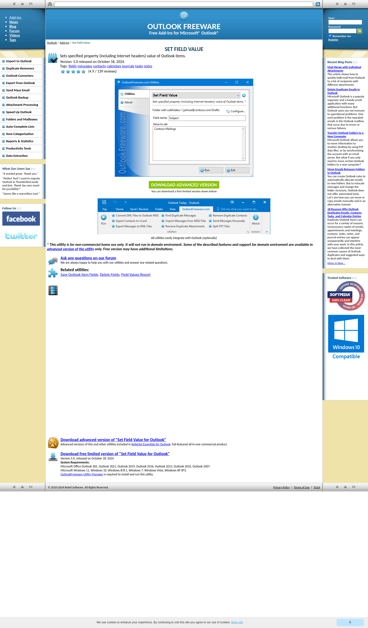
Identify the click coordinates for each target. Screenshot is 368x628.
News (13, 22)
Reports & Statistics (19, 141)
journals (128, 66)
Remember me (342, 36)
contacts (99, 66)
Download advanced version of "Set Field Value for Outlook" (113, 439)
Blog (12, 26)
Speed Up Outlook (19, 112)
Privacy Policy (281, 487)
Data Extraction (17, 156)
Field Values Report (136, 274)
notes (148, 66)
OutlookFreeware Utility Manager (82, 474)
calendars (114, 66)
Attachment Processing (22, 105)
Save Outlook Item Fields (79, 274)
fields (73, 66)
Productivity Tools (18, 148)
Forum (14, 31)
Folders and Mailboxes (22, 119)
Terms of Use (302, 487)
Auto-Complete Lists (20, 126)
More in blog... (336, 263)
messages (84, 66)
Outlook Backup (17, 97)
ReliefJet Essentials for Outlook (150, 444)
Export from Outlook (20, 83)
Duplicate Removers (20, 68)
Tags (12, 40)
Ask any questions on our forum (88, 258)
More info (237, 622)
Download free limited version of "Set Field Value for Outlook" (115, 453)
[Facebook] (21, 219)
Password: (334, 26)
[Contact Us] (30, 3)
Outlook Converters (19, 75)
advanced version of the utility (70, 249)
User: (331, 18)
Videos (14, 35)
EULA (317, 487)
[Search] (183, 4)
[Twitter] (21, 236)
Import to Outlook (19, 61)
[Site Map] (22, 3)
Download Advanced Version (184, 185)
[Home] (14, 3)
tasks (139, 66)
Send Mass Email (18, 90)
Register (333, 39)
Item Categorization (20, 134)
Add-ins (15, 17)
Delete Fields (109, 274)
